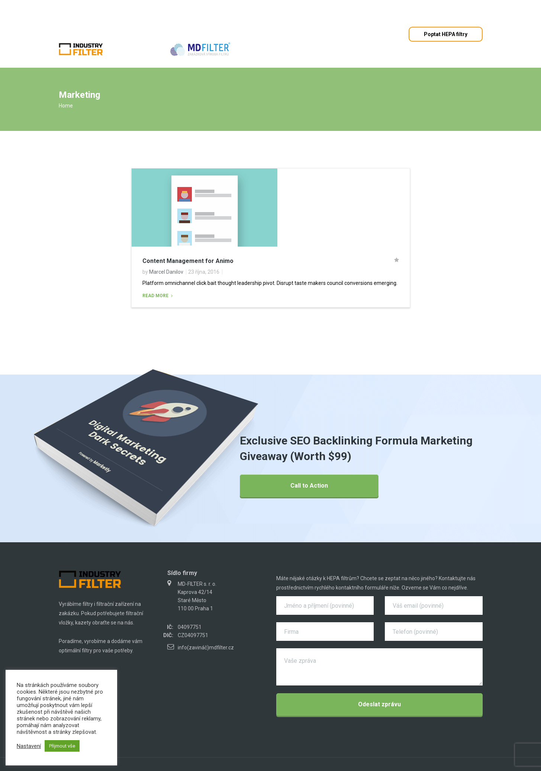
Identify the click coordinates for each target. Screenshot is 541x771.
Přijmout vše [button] (62, 746)
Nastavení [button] (29, 746)
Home (66, 106)
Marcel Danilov (166, 272)
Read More (156, 295)
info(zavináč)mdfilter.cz (206, 647)
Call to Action (309, 485)
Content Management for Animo (188, 260)
